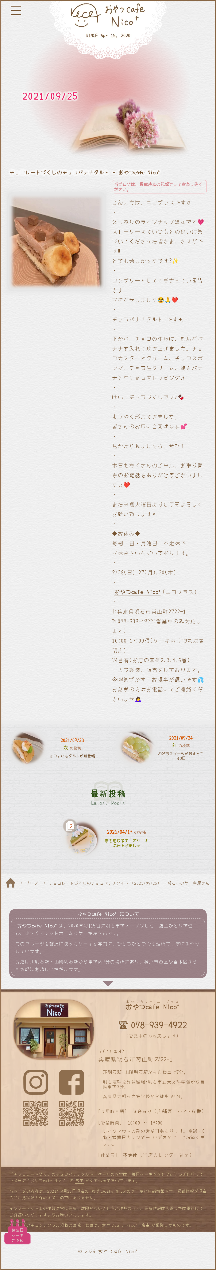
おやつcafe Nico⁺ (137, 592)
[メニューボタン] (16, 10)
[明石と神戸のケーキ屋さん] (108, 30)
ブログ (32, 883)
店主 (79, 1180)
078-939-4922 (159, 1024)
